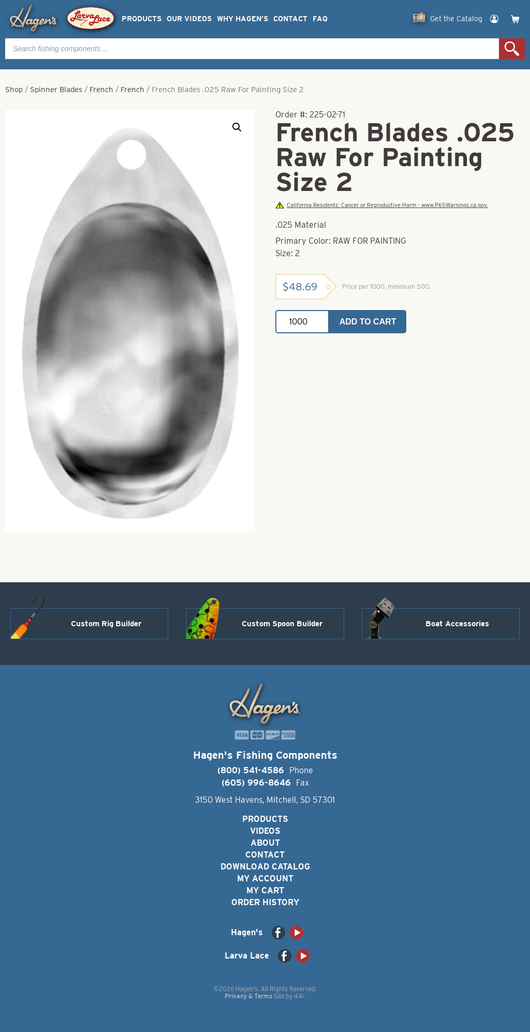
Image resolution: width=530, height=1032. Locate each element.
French (101, 89)
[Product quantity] (302, 321)
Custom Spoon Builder (282, 623)
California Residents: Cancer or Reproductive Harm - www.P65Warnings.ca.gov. (381, 205)
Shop (14, 89)
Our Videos (189, 19)
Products (141, 19)
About (265, 843)
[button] (237, 127)
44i (299, 996)
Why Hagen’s (242, 19)
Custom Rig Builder (106, 623)
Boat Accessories (457, 623)
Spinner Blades (56, 89)
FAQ (320, 19)
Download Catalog (265, 867)
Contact (290, 19)
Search (512, 48)
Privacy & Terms (248, 996)
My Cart (265, 890)
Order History (265, 902)
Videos (265, 831)
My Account (265, 878)
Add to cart (368, 321)
